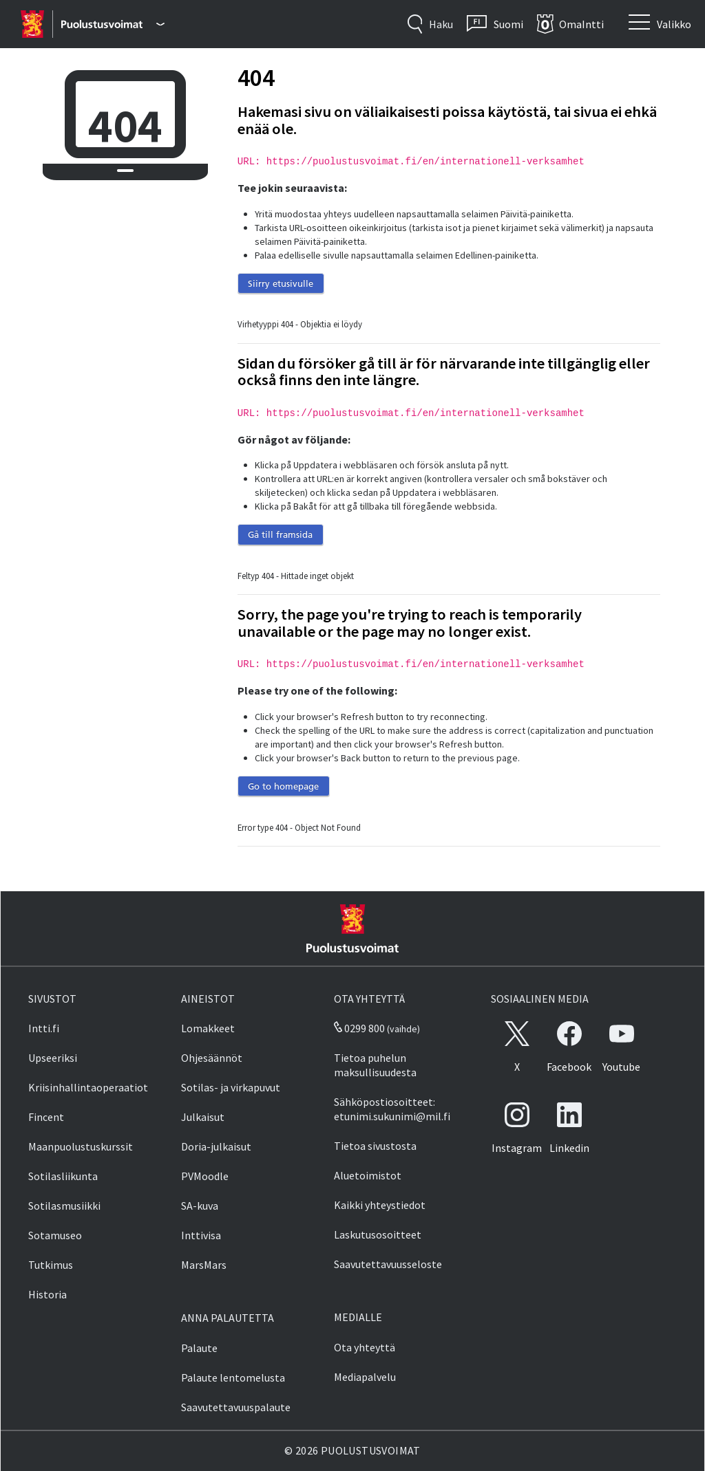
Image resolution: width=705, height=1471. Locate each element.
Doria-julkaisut (216, 1146)
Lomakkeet (208, 1028)
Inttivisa (201, 1235)
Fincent (46, 1117)
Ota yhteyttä (364, 1347)
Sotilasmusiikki (64, 1205)
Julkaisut (202, 1117)
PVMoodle (205, 1176)
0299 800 (359, 1028)
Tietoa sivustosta (375, 1146)
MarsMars (204, 1265)
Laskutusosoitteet (377, 1234)
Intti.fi (43, 1028)
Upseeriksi (52, 1058)
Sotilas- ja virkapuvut (230, 1087)
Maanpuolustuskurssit (80, 1146)
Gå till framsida (280, 534)
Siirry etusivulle (280, 283)
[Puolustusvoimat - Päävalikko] (112, 24)
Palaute (199, 1348)
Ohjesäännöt (211, 1058)
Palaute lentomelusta (233, 1377)
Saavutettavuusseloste (388, 1264)
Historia (47, 1294)
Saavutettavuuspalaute (236, 1407)
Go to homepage (283, 786)
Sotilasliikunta (63, 1176)
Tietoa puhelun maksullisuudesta (375, 1065)
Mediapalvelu (365, 1377)
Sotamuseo (55, 1235)
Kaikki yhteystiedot (379, 1205)
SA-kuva (199, 1205)
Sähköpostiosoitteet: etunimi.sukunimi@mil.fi (392, 1109)
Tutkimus (50, 1265)
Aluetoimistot (367, 1175)
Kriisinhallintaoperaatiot (88, 1087)
